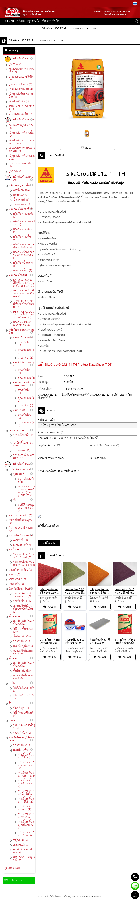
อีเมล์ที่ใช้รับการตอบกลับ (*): (105, 445)
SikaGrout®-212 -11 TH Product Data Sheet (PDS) (78, 365)
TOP (135, 895)
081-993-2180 (25, 4)
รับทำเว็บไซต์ (52, 897)
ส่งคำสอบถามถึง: (46, 419)
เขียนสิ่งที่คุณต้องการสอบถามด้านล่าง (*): (59, 471)
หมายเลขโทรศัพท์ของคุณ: (51, 458)
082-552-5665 (11, 4)
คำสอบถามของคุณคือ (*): (51, 432)
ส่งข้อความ (49, 543)
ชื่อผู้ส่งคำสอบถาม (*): (49, 445)
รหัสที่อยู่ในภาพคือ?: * (49, 525)
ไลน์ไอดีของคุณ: (98, 458)
